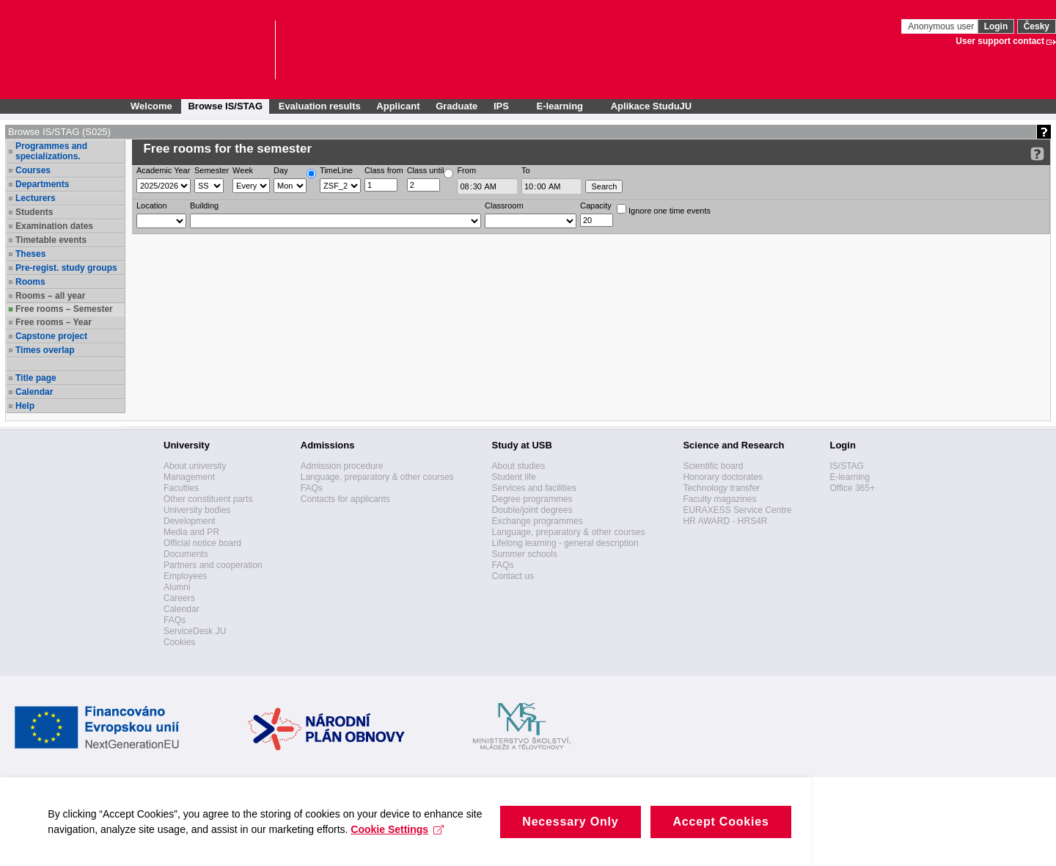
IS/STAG (846, 466)
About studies (519, 466)
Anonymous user (942, 26)
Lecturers (35, 198)
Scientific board (713, 466)
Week (242, 170)
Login (996, 26)
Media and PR (191, 532)
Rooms (30, 282)
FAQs (175, 620)
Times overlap (44, 350)
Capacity (596, 205)
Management (189, 477)
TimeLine (336, 170)
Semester (211, 170)
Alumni (177, 587)
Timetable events (51, 240)
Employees (185, 576)
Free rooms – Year (53, 322)
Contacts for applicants (345, 499)
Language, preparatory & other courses (377, 477)
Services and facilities (534, 488)
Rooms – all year (50, 296)
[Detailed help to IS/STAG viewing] (1037, 153)
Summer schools (524, 554)
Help (24, 406)
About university (195, 466)
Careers (179, 598)
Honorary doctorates (723, 477)
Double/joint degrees (532, 510)
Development (190, 521)
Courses (33, 170)
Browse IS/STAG (225, 106)
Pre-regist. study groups (66, 268)
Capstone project (51, 336)
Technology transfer (721, 488)
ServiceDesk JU (195, 631)
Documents (186, 554)
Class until (425, 170)
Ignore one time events (664, 209)
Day (281, 170)
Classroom (504, 205)
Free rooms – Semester (64, 309)
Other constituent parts (208, 499)
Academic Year (163, 170)
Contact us (513, 576)
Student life (514, 477)
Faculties (181, 488)
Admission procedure (342, 466)
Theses (30, 254)
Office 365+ (852, 488)
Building (204, 205)
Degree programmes (532, 499)
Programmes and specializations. (51, 151)
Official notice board (202, 543)
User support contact (1000, 41)
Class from (383, 170)
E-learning (849, 477)
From (466, 170)
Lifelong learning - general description (565, 543)
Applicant (397, 106)
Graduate (456, 106)
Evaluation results (320, 106)
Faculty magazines (719, 499)
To (525, 170)
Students (34, 212)
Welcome (151, 106)
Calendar (34, 392)
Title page (35, 378)
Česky (1036, 26)
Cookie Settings (291, 852)
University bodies (197, 510)
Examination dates (54, 226)
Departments (42, 184)
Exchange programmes (537, 521)
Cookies (179, 642)
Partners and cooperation (213, 565)
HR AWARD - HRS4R (725, 521)
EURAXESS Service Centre (737, 510)
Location (151, 205)
